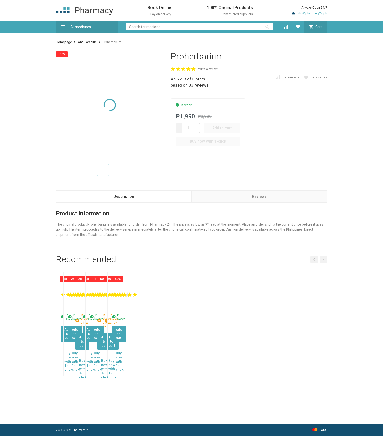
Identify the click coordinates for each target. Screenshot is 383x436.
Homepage (64, 42)
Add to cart (222, 128)
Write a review (208, 69)
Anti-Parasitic (87, 42)
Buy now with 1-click (208, 141)
